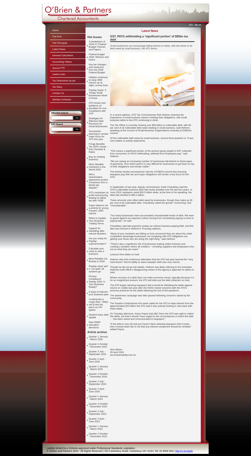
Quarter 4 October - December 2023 (98, 405)
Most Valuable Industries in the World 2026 (97, 167)
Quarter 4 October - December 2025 (98, 345)
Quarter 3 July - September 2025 (97, 353)
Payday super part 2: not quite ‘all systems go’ (98, 269)
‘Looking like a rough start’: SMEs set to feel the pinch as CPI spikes (98, 304)
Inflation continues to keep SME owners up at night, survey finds (98, 81)
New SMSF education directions (95, 325)
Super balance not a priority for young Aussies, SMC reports (98, 209)
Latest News (58, 49)
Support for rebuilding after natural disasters (97, 231)
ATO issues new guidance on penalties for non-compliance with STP (98, 108)
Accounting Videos (62, 61)
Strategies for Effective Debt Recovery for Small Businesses (98, 122)
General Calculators (62, 55)
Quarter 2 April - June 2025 (97, 360)
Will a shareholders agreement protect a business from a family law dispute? (98, 181)
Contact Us (58, 93)
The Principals (59, 43)
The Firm (57, 36)
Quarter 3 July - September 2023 (97, 412)
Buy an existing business (97, 158)
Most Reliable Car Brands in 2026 (98, 260)
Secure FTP (58, 68)
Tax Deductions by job (63, 80)
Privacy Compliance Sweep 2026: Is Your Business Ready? (97, 281)
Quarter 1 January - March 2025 (98, 367)
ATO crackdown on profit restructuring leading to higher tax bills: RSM (99, 196)
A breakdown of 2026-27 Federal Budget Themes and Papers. (97, 45)
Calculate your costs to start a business (96, 251)
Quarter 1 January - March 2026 (98, 338)
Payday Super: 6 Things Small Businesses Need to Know (98, 94)
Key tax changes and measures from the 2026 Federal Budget (97, 68)
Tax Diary (57, 87)
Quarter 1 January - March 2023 (98, 427)
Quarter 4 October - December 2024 (98, 375)
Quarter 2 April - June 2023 (97, 420)
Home (55, 30)
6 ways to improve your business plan (99, 293)
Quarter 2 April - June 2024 (97, 390)
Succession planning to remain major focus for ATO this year (98, 135)
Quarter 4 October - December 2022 (98, 435)
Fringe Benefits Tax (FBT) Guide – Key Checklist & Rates (98, 148)
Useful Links (58, 74)
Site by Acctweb (184, 451)
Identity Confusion (61, 99)
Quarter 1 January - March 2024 (98, 397)
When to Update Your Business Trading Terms (97, 221)
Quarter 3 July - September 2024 (97, 382)
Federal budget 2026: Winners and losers (99, 57)
